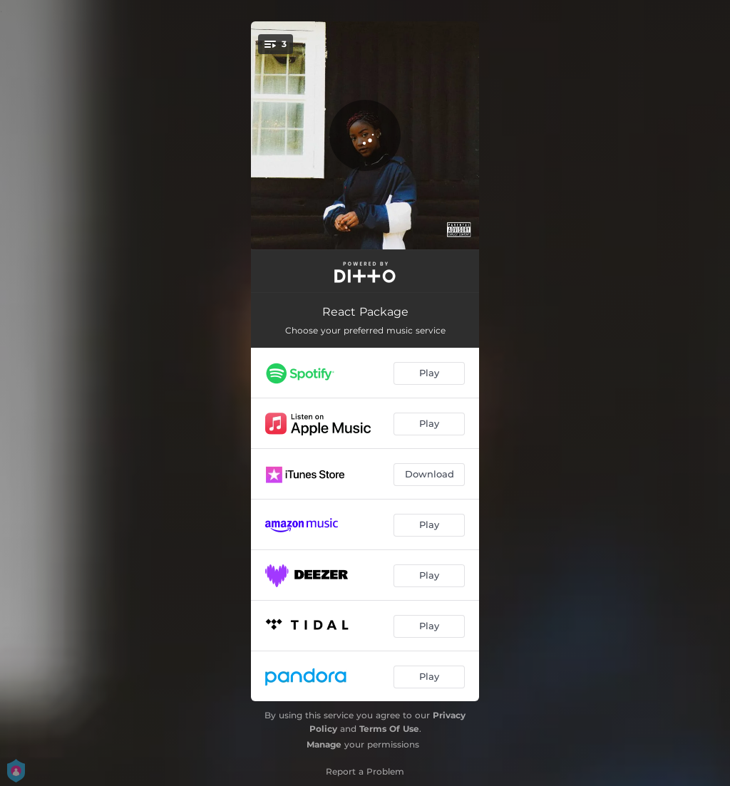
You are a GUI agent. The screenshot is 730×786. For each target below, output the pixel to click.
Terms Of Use (389, 728)
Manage (324, 744)
